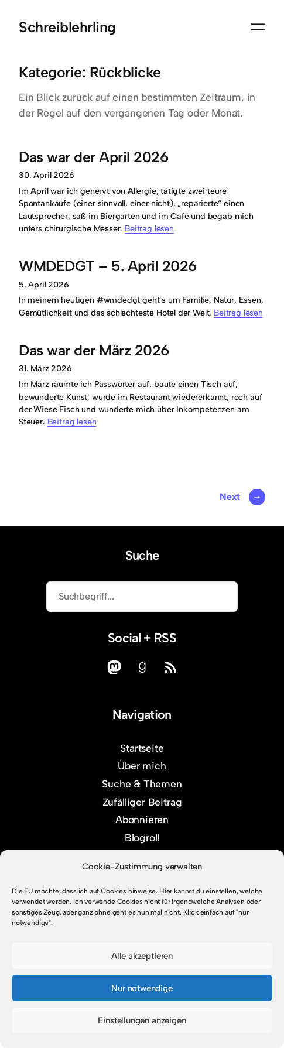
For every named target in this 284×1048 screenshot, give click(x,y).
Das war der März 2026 (94, 350)
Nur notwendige (142, 988)
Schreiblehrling (67, 27)
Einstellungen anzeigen (142, 1020)
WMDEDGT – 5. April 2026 (108, 266)
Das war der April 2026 (93, 157)
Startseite (141, 748)
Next (242, 497)
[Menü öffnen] (258, 27)
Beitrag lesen (149, 228)
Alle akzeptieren (142, 956)
